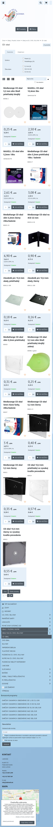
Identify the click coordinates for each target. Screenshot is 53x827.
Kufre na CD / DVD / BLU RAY (12, 658)
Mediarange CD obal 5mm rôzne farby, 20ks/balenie (12, 405)
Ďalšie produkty (14, 591)
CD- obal (5, 637)
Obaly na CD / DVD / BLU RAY (27, 633)
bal (7, 144)
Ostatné (27, 683)
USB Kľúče (27, 622)
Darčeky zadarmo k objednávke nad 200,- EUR (19, 715)
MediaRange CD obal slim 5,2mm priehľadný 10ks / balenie (38, 154)
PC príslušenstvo (27, 680)
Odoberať (6, 744)
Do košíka (17, 144)
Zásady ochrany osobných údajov (25, 817)
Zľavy (5, 608)
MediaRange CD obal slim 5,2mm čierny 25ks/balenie (13, 217)
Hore (5, 591)
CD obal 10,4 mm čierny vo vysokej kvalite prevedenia (12, 532)
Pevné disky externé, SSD (27, 625)
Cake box (5, 666)
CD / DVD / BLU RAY (27, 615)
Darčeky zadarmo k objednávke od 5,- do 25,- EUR (20, 700)
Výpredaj (5, 691)
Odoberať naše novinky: (9, 728)
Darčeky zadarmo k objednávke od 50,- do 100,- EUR (21, 707)
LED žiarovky (8, 687)
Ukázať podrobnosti (8, 821)
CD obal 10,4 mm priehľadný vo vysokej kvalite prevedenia (38, 468)
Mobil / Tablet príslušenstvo (27, 676)
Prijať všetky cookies (27, 822)
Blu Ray (5, 644)
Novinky (6, 611)
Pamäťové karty (27, 618)
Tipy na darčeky (9, 604)
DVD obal (6, 640)
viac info (38, 738)
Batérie (27, 673)
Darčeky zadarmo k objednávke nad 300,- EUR (19, 718)
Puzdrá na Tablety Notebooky (13, 662)
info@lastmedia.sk (7, 782)
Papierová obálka (9, 647)
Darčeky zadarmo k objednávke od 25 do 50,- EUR (21, 704)
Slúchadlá (27, 669)
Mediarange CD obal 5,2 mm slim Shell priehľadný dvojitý (12, 91)
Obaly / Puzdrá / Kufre (27, 629)
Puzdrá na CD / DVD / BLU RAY (13, 655)
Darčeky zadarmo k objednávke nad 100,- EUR (19, 711)
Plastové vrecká (8, 651)
